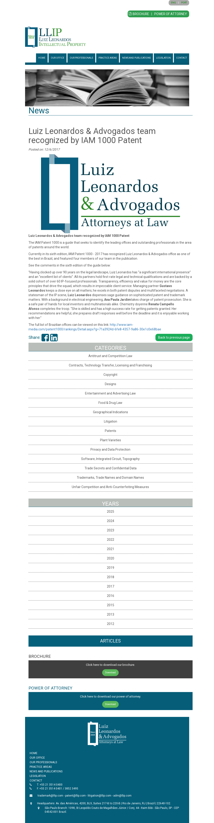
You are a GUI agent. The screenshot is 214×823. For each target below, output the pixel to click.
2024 (110, 521)
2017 (110, 586)
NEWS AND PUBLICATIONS (136, 58)
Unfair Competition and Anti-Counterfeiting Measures (110, 487)
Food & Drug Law (110, 403)
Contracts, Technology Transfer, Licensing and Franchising (110, 365)
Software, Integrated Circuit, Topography (110, 459)
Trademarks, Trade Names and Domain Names (110, 477)
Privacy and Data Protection (110, 449)
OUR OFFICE (57, 58)
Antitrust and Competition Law (110, 356)
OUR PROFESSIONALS (81, 58)
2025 (110, 511)
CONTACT (181, 58)
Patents (110, 431)
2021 (110, 549)
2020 (110, 558)
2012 (110, 624)
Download (110, 672)
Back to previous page (174, 337)
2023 (110, 530)
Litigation (110, 421)
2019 (110, 568)
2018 (110, 577)
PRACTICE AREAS (107, 58)
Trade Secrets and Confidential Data (111, 468)
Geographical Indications (110, 412)
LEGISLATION (163, 58)
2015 (110, 605)
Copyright (110, 374)
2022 (110, 539)
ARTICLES (110, 641)
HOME (41, 58)
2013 (110, 614)
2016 (110, 596)
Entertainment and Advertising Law (110, 393)
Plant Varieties (110, 440)
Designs (110, 384)
